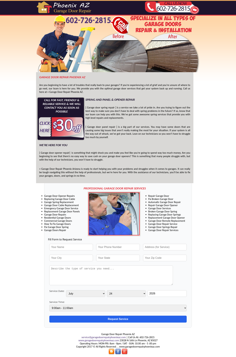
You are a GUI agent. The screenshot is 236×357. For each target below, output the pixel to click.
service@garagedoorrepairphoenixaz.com (103, 337)
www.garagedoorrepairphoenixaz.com (99, 340)
